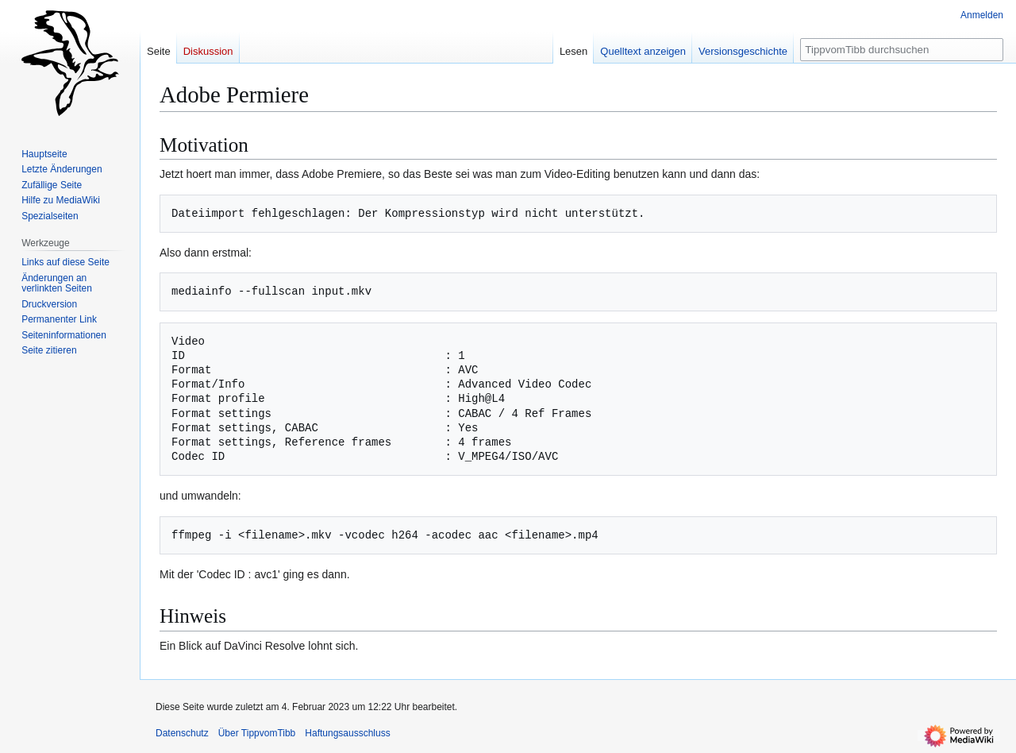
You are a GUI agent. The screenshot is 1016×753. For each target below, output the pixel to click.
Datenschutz (182, 733)
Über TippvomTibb (257, 733)
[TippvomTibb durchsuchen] (901, 49)
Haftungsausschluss (347, 733)
